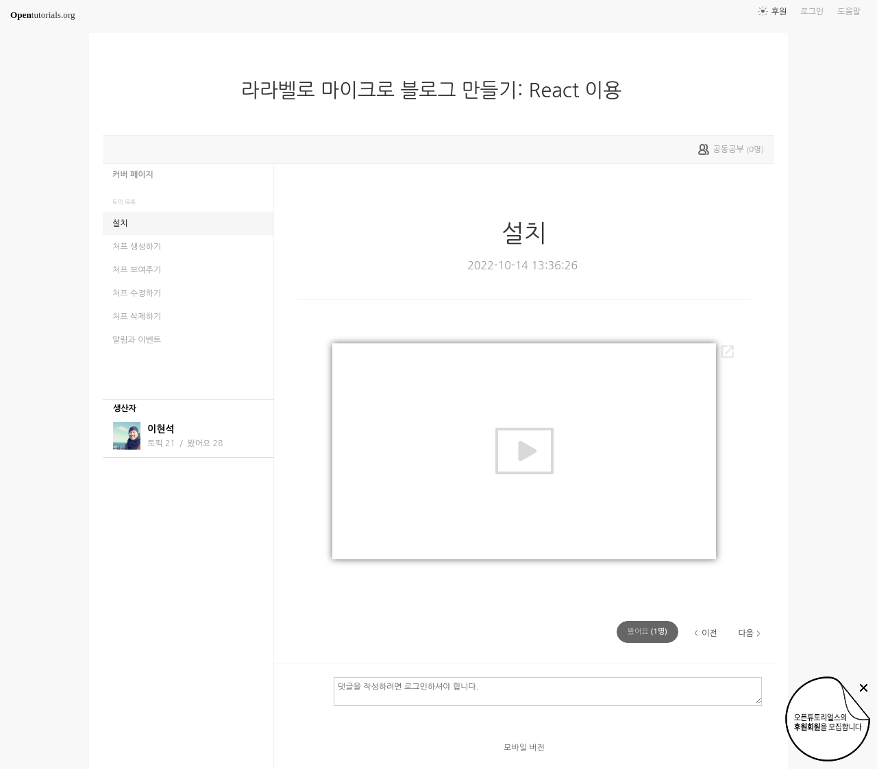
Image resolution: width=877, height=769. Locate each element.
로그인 (812, 12)
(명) (647, 631)
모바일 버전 (524, 748)
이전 (709, 633)
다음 (746, 633)
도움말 (849, 12)
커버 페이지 (132, 175)
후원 (779, 12)
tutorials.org (42, 15)
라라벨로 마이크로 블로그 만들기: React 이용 (437, 90)
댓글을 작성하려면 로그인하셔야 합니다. (547, 691)
